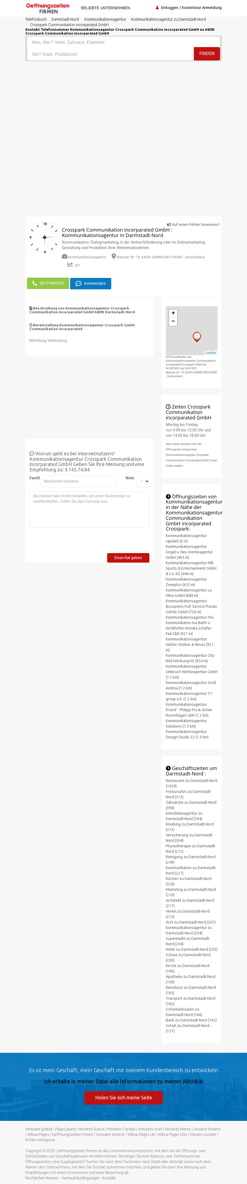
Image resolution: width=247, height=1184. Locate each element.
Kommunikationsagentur (84, 257)
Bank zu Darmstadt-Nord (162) (191, 1020)
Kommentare (91, 283)
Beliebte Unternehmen (104, 8)
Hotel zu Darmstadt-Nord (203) (192, 949)
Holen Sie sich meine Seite (123, 1097)
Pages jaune (65, 1129)
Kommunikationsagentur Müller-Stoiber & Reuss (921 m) (190, 644)
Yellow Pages (38, 1134)
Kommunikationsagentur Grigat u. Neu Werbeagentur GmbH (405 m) (189, 551)
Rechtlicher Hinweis (42, 1178)
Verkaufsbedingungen (81, 1178)
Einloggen (169, 7)
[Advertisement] (123, 102)
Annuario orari (150, 1129)
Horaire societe (203, 1134)
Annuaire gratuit (39, 1129)
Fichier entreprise (40, 1140)
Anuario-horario (207, 1129)
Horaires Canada (121, 1129)
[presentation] (70, 542)
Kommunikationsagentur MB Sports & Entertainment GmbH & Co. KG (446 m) (191, 568)
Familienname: (32, 478)
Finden (207, 54)
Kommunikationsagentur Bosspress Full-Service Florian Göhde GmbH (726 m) (191, 606)
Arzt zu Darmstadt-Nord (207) (191, 922)
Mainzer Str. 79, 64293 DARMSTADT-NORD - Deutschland (158, 257)
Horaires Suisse (92, 1129)
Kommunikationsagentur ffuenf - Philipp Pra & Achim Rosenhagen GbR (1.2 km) (189, 709)
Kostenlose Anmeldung (202, 7)
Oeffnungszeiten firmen (72, 1134)
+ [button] (173, 313)
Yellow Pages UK (141, 1134)
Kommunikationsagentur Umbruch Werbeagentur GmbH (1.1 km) (192, 671)
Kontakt (109, 1178)
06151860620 (48, 283)
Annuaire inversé (110, 1134)
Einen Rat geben (128, 557)
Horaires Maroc (178, 1129)
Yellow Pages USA (172, 1134)
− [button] (173, 321)
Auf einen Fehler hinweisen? (193, 224)
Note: (128, 478)
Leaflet (211, 352)
